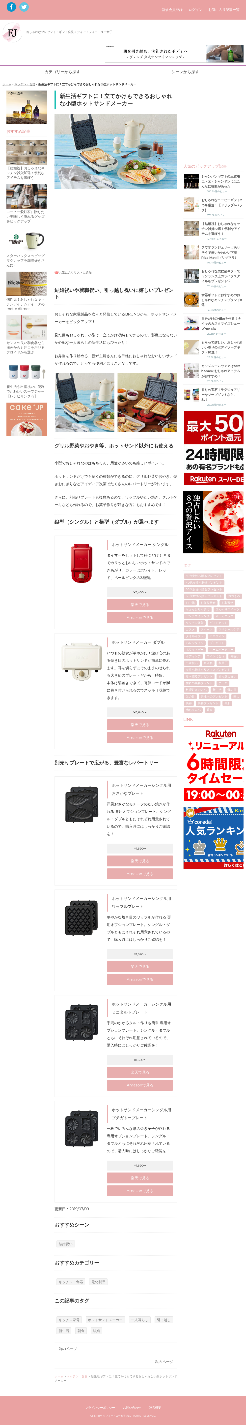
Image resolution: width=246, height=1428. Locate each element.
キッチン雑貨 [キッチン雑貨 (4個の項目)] (195, 623)
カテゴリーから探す (62, 71)
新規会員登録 (172, 9)
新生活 (64, 1331)
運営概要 (155, 1407)
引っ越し (164, 1320)
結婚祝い (66, 1244)
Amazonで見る (140, 617)
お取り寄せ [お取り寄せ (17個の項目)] (208, 602)
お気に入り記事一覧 (224, 9)
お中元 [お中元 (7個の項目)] (190, 602)
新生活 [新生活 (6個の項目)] (217, 690)
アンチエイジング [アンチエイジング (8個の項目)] (198, 616)
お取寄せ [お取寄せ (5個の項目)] (227, 602)
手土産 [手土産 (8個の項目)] (223, 683)
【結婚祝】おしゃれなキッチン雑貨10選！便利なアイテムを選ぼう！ (220, 229)
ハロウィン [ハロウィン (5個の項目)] (217, 636)
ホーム (6, 84)
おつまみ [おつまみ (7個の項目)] (234, 596)
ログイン (195, 9)
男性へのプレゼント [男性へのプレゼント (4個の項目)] (214, 696)
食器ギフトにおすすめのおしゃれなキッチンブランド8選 (221, 300)
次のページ (164, 1361)
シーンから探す (185, 71)
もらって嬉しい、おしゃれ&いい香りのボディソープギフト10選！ (221, 347)
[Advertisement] (116, 228)
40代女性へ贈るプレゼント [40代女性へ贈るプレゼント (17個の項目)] (204, 582)
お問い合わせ (132, 1407)
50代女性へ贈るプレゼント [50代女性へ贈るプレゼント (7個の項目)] (204, 589)
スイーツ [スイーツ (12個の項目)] (207, 629)
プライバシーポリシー (100, 1407)
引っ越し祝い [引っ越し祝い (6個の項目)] (227, 676)
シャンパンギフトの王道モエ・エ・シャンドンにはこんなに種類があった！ (220, 181)
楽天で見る (140, 604)
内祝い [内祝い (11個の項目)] (234, 656)
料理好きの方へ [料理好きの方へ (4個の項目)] (196, 690)
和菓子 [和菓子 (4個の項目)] (223, 663)
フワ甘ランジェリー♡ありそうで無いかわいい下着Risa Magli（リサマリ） (220, 252)
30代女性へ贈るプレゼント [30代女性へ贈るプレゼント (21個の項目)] (204, 576)
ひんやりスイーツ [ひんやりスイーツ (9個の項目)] (227, 609)
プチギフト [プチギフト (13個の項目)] (217, 643)
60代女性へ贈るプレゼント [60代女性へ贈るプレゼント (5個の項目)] (204, 596)
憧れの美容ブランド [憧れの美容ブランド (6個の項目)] (199, 683)
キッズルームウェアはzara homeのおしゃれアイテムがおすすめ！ (221, 371)
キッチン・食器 (24, 84)
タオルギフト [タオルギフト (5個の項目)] (195, 636)
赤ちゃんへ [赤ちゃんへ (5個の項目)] (193, 710)
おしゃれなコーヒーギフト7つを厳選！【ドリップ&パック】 (221, 205)
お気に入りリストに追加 (75, 272)
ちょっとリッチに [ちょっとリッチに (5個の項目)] (198, 609)
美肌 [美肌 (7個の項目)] (227, 703)
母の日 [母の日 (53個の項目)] (231, 690)
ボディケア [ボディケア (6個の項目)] (193, 656)
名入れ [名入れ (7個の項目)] (208, 663)
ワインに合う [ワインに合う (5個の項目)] (215, 656)
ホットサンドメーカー (105, 1320)
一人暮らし (139, 1320)
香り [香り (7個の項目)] (210, 710)
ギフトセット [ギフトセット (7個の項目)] (218, 623)
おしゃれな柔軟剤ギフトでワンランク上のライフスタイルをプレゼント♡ (220, 276)
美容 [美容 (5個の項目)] (189, 703)
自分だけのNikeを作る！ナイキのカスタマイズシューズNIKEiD (221, 323)
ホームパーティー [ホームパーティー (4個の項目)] (221, 649)
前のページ (67, 1348)
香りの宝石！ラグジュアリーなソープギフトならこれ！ (220, 395)
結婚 (96, 1331)
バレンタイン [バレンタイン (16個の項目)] (195, 643)
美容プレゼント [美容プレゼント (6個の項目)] (208, 703)
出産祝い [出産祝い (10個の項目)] (192, 663)
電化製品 (98, 1282)
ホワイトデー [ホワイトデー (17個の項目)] (195, 649)
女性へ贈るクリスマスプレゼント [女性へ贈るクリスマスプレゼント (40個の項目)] (208, 669)
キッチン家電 (69, 1320)
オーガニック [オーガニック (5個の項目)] (224, 616)
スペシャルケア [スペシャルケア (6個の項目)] (229, 629)
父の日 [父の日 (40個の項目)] (190, 696)
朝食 (81, 1331)
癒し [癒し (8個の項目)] (236, 696)
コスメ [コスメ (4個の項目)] (190, 629)
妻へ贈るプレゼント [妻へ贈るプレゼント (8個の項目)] (199, 676)
